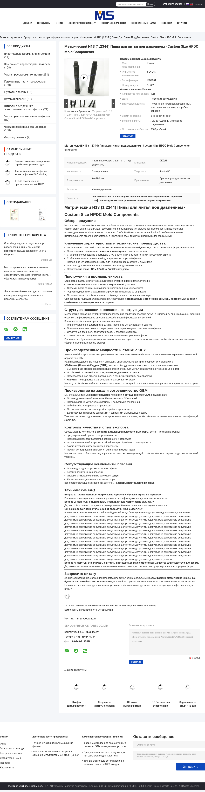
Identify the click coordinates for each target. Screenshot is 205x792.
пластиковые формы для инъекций (27, 53)
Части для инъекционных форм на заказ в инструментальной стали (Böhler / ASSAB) (55, 753)
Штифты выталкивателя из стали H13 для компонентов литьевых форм (132, 704)
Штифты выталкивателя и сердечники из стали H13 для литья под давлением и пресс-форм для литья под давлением (76, 704)
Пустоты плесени (15, 92)
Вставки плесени (15, 99)
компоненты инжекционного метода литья (88, 609)
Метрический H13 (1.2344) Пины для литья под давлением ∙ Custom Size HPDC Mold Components (88, 115)
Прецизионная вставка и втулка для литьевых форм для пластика (104, 754)
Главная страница (10, 37)
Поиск (150, 4)
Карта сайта (7, 767)
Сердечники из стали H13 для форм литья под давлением (188, 704)
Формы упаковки (15, 137)
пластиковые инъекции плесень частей (91, 605)
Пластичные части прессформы (25, 81)
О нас (59, 23)
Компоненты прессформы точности (27, 64)
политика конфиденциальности (25, 786)
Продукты (44, 23)
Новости (166, 23)
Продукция (30, 37)
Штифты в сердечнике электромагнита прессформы (23, 107)
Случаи (182, 23)
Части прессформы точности (23, 74)
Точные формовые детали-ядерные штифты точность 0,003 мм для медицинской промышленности (104, 763)
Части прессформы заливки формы (59, 37)
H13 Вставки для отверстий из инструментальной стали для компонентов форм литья (160, 704)
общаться (127, 136)
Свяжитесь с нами (143, 23)
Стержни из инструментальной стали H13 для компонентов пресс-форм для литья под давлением (104, 704)
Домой (27, 23)
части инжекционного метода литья (135, 605)
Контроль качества (113, 23)
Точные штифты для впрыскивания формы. (52, 745)
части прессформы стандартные (25, 126)
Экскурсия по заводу (82, 23)
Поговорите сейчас (171, 4)
